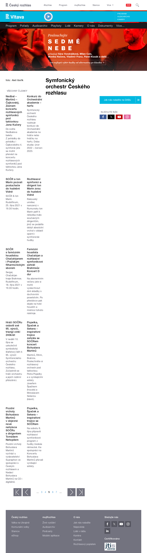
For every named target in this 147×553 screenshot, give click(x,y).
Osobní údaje (102, 484)
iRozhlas (46, 5)
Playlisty (56, 25)
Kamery (121, 20)
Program (59, 5)
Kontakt (78, 463)
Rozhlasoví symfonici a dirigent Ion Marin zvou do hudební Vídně (71, 214)
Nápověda (79, 450)
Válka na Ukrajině (20, 445)
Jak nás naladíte (82, 445)
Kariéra (77, 458)
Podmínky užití (119, 484)
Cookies (89, 484)
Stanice (85, 5)
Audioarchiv (123, 17)
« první (17, 415)
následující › (71, 415)
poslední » (81, 415)
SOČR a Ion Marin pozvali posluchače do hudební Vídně (24, 214)
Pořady (24, 25)
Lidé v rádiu (80, 454)
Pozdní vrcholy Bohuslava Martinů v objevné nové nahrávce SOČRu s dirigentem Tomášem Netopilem (26, 383)
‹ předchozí (27, 415)
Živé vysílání (48, 445)
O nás (91, 25)
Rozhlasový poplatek (85, 467)
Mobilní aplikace (51, 458)
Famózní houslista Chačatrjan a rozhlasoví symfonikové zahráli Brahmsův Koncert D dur (70, 267)
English (132, 484)
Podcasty (47, 454)
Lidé (67, 25)
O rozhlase (99, 5)
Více (120, 25)
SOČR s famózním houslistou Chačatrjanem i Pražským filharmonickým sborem (24, 267)
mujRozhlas (72, 5)
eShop (14, 458)
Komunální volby (20, 450)
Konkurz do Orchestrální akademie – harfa (66, 155)
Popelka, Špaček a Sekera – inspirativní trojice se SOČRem (70, 380)
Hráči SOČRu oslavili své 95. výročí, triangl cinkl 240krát (23, 322)
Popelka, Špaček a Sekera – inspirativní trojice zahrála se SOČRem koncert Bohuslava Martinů (69, 325)
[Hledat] (137, 5)
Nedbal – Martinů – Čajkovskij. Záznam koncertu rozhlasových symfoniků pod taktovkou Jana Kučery (25, 158)
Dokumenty (105, 25)
